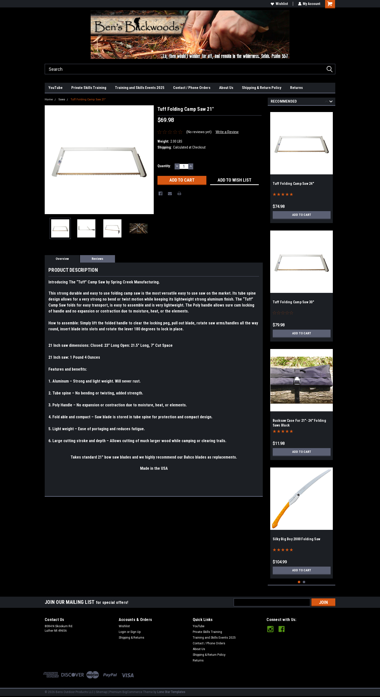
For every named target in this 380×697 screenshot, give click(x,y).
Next (331, 102)
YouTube (55, 87)
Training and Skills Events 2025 (139, 87)
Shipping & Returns (131, 637)
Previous (326, 102)
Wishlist (279, 4)
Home (49, 99)
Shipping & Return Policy (261, 87)
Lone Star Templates (171, 692)
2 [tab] (304, 582)
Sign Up (135, 632)
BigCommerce (132, 692)
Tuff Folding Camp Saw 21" (88, 99)
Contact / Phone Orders (191, 87)
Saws (61, 99)
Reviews (97, 259)
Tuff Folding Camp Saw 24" (293, 184)
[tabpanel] (301, 165)
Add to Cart (301, 215)
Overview (62, 259)
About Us (226, 87)
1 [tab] (299, 582)
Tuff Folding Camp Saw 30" (293, 302)
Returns (296, 87)
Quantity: (164, 166)
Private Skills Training (88, 87)
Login (122, 632)
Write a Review (227, 132)
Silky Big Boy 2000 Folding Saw (296, 539)
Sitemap (101, 692)
